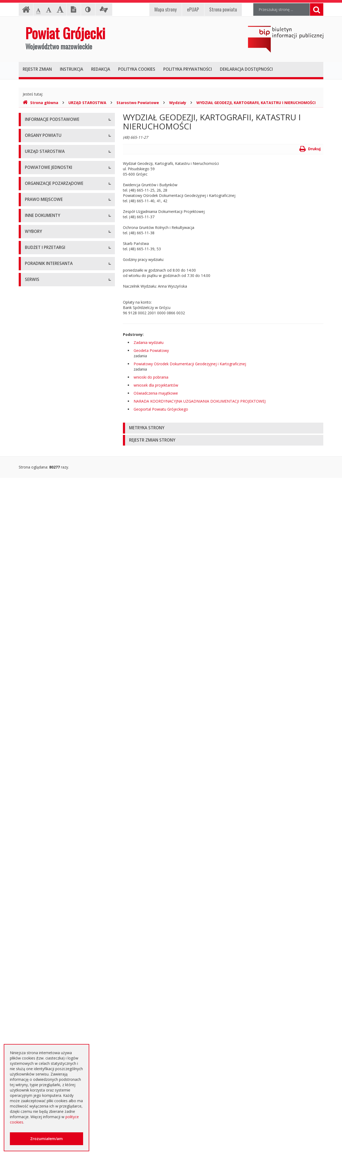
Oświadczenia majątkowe (156, 393)
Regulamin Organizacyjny (46, 476)
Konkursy (33, 260)
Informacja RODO (40, 156)
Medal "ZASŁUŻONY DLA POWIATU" (56, 536)
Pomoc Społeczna (40, 348)
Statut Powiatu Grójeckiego (48, 548)
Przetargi (32, 829)
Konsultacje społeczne (44, 412)
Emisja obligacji (38, 962)
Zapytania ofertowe (42, 913)
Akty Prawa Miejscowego (47, 512)
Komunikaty (35, 689)
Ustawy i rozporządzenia (46, 617)
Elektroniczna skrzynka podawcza (54, 1002)
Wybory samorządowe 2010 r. (51, 753)
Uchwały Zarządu (40, 500)
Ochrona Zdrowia (40, 336)
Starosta (32, 208)
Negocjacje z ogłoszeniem (48, 901)
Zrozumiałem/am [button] (46, 1138)
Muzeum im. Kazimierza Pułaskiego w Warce (63, 324)
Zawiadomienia (38, 665)
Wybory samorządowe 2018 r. (51, 777)
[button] (223, 428)
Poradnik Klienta (39, 990)
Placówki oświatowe (42, 300)
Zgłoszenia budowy (42, 677)
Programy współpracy (44, 400)
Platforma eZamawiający (46, 817)
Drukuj (310, 148)
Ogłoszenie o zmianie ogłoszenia (53, 889)
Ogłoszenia (34, 865)
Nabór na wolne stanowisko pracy (54, 272)
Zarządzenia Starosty (43, 524)
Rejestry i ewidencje (42, 653)
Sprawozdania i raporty (45, 605)
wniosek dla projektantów (156, 385)
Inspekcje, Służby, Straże (46, 372)
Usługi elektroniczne (42, 1026)
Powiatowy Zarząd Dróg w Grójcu (54, 312)
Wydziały (177, 102)
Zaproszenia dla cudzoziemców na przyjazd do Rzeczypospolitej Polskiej (62, 1040)
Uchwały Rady (37, 488)
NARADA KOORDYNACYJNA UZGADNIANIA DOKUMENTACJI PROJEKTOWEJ (200, 401)
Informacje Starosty (42, 641)
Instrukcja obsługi (40, 132)
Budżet (31, 877)
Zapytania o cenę (40, 937)
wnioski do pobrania (151, 377)
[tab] (223, 428)
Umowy (31, 841)
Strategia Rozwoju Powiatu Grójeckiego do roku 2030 (62, 575)
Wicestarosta (36, 220)
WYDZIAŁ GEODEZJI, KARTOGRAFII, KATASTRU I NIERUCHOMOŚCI (256, 102)
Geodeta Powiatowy (151, 350)
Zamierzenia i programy (45, 629)
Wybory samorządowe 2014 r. (51, 765)
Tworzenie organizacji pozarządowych (58, 448)
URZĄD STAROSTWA (87, 102)
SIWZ (29, 853)
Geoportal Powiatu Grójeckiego (161, 409)
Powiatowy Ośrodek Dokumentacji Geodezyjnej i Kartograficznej (190, 363)
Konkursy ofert (37, 424)
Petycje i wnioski (39, 713)
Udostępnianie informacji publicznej (55, 144)
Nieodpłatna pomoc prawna (49, 1014)
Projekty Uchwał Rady (44, 560)
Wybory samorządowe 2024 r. (51, 789)
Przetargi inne (37, 925)
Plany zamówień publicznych (49, 949)
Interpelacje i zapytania (45, 725)
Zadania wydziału (149, 342)
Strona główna (40, 102)
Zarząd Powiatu (38, 196)
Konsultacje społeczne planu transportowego (64, 701)
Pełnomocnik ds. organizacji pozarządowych (63, 436)
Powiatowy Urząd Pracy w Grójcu (54, 360)
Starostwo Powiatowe (137, 102)
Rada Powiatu (37, 184)
